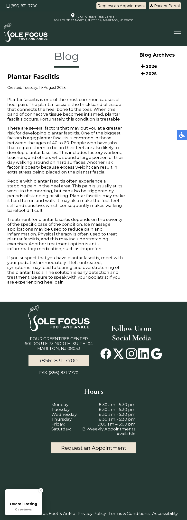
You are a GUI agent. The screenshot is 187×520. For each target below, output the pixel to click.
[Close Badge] (40, 490)
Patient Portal (165, 5)
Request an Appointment (121, 5)
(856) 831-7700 (21, 5)
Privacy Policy (92, 513)
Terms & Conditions (129, 513)
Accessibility (165, 513)
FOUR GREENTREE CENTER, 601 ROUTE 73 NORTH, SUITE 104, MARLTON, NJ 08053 (93, 17)
